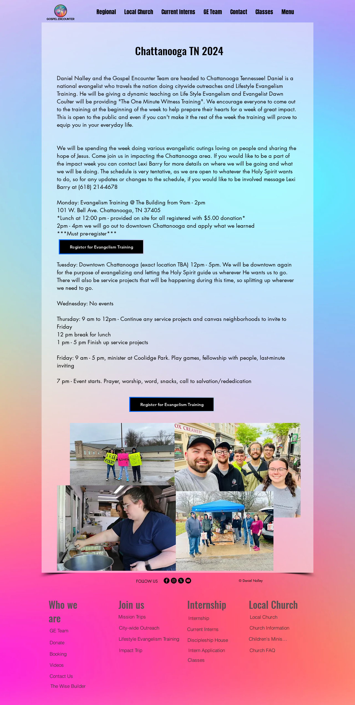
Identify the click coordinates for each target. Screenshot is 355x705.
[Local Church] (263, 616)
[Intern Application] (206, 650)
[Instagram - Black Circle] (174, 581)
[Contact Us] (63, 675)
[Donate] (59, 642)
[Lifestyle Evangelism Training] (148, 638)
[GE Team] (61, 630)
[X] (181, 581)
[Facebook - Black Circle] (166, 581)
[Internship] (198, 617)
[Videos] (59, 664)
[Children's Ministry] (268, 638)
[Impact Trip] (130, 650)
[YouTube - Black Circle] (188, 581)
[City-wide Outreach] (138, 627)
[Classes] (196, 659)
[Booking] (60, 653)
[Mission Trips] (132, 616)
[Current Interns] (203, 629)
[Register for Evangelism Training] (101, 246)
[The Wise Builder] (68, 685)
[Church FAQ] (262, 650)
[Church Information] (269, 627)
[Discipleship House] (207, 639)
